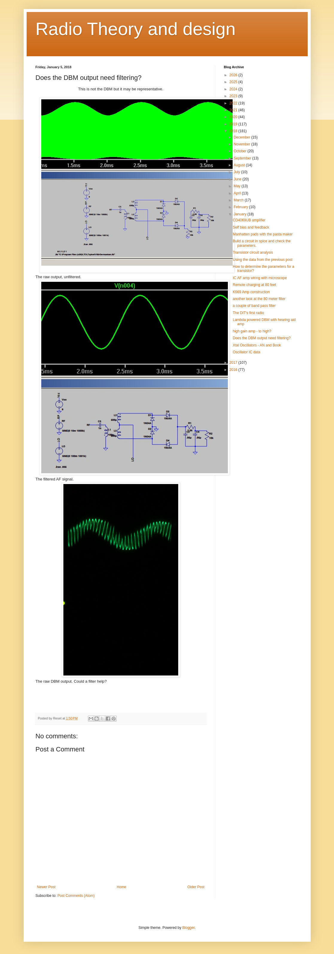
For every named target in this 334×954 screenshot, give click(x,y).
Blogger (188, 928)
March (239, 200)
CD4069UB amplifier (249, 220)
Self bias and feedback (251, 227)
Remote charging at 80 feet (254, 285)
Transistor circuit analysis (253, 252)
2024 (233, 89)
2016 (233, 370)
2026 (233, 75)
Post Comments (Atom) (76, 896)
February (241, 207)
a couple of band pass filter (254, 306)
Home (121, 887)
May (237, 186)
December (242, 137)
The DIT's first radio (248, 313)
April (238, 193)
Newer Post (46, 887)
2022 (233, 103)
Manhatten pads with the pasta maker (262, 234)
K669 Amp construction (251, 292)
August (240, 165)
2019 (233, 124)
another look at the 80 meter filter (259, 299)
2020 (233, 117)
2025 (233, 82)
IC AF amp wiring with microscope (260, 278)
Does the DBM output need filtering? (261, 338)
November (242, 144)
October (240, 151)
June (238, 179)
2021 (233, 110)
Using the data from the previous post (262, 260)
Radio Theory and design (136, 29)
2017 (233, 362)
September (243, 158)
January (240, 214)
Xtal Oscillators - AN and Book (257, 345)
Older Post (196, 887)
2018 (233, 131)
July (237, 172)
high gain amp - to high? (252, 331)
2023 (233, 96)
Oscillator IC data (246, 352)
